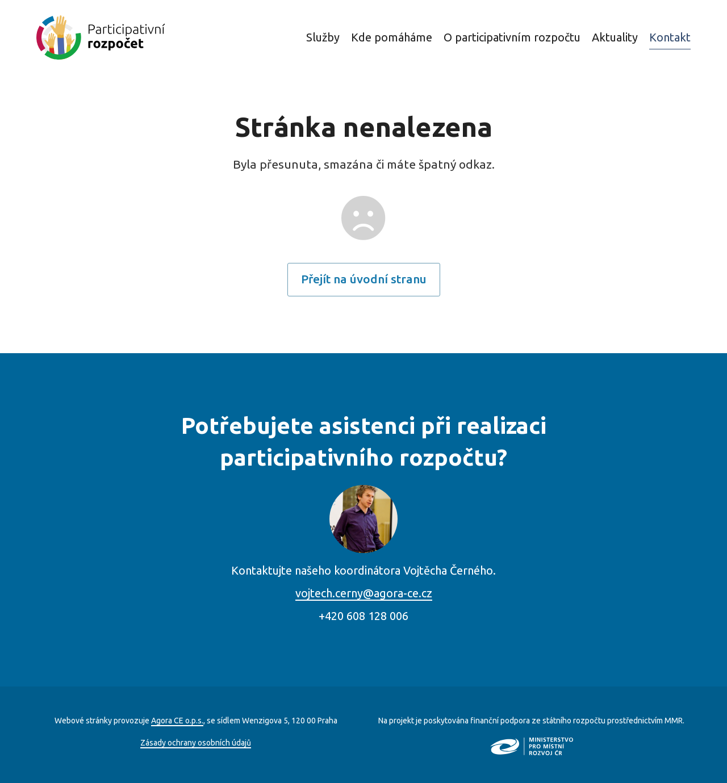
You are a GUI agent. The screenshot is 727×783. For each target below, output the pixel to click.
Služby (323, 37)
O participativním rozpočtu (512, 37)
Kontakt (670, 37)
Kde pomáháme (391, 37)
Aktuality (615, 37)
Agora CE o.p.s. (177, 720)
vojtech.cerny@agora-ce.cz (363, 593)
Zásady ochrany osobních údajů (195, 742)
